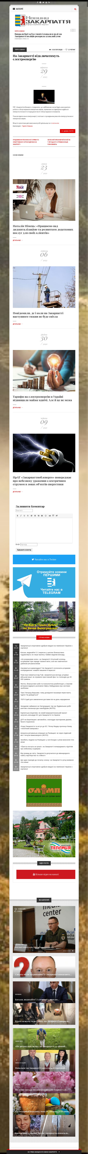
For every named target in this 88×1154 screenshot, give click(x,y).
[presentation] (17, 515)
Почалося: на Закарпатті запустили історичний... (41, 1068)
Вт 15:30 (16, 768)
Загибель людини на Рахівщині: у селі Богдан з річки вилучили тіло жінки (47, 741)
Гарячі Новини (27, 126)
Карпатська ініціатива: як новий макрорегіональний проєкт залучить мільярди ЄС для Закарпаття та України (44, 714)
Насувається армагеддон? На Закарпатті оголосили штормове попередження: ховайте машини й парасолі (45, 669)
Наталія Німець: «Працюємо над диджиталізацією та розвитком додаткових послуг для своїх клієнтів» (43, 229)
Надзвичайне (19, 1041)
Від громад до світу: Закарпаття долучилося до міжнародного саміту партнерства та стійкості (45, 754)
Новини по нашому (20, 1063)
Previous (72, 30)
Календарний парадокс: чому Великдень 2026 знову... (43, 1111)
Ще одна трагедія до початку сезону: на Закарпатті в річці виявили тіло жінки (47, 761)
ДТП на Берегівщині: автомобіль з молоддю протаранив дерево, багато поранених (46, 721)
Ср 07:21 (16, 661)
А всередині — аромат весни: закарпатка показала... (42, 1133)
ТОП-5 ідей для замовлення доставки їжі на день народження (45, 699)
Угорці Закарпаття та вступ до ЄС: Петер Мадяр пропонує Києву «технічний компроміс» (46, 727)
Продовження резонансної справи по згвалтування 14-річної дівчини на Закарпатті (26, 142)
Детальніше (18, 240)
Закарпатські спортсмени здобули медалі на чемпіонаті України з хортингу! (46, 647)
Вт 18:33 (16, 721)
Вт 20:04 (16, 686)
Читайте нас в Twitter (45, 559)
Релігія (17, 1106)
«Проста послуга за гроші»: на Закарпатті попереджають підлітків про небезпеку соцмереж (47, 748)
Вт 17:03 (16, 741)
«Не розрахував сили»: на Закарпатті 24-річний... (41, 1046)
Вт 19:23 (16, 700)
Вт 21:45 (16, 669)
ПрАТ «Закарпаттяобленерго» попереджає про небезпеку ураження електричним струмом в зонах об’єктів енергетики (42, 480)
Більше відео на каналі (47, 874)
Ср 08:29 (16, 647)
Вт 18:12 (16, 727)
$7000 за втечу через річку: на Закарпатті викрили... (42, 1021)
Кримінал (18, 1016)
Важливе (17, 1084)
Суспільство (19, 945)
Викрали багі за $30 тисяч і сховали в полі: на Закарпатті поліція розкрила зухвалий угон (38, 35)
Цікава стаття (68, 131)
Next (74, 30)
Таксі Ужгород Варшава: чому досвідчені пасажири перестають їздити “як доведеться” (46, 694)
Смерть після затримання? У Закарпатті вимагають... (43, 974)
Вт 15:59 (16, 761)
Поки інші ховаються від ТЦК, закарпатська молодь (34, 947)
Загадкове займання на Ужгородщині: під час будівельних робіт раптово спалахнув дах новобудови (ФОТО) (46, 707)
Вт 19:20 (16, 707)
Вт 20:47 (16, 677)
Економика (18, 994)
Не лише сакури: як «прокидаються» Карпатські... (41, 1089)
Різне (16, 1128)
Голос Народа (18, 969)
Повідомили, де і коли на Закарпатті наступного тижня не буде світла (38, 314)
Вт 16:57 (16, 748)
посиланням (54, 123)
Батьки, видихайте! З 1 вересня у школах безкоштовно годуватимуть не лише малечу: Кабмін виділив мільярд (42, 653)
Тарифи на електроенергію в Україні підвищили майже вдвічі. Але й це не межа (42, 398)
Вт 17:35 (16, 734)
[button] (17, 515)
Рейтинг (70, 50)
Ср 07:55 (16, 653)
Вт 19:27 (16, 694)
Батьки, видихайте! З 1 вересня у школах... (37, 999)
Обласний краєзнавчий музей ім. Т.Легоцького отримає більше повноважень (58, 142)
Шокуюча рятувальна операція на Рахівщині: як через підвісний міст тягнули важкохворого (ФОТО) (46, 734)
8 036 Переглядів (55, 50)
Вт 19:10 (16, 714)
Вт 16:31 (16, 754)
